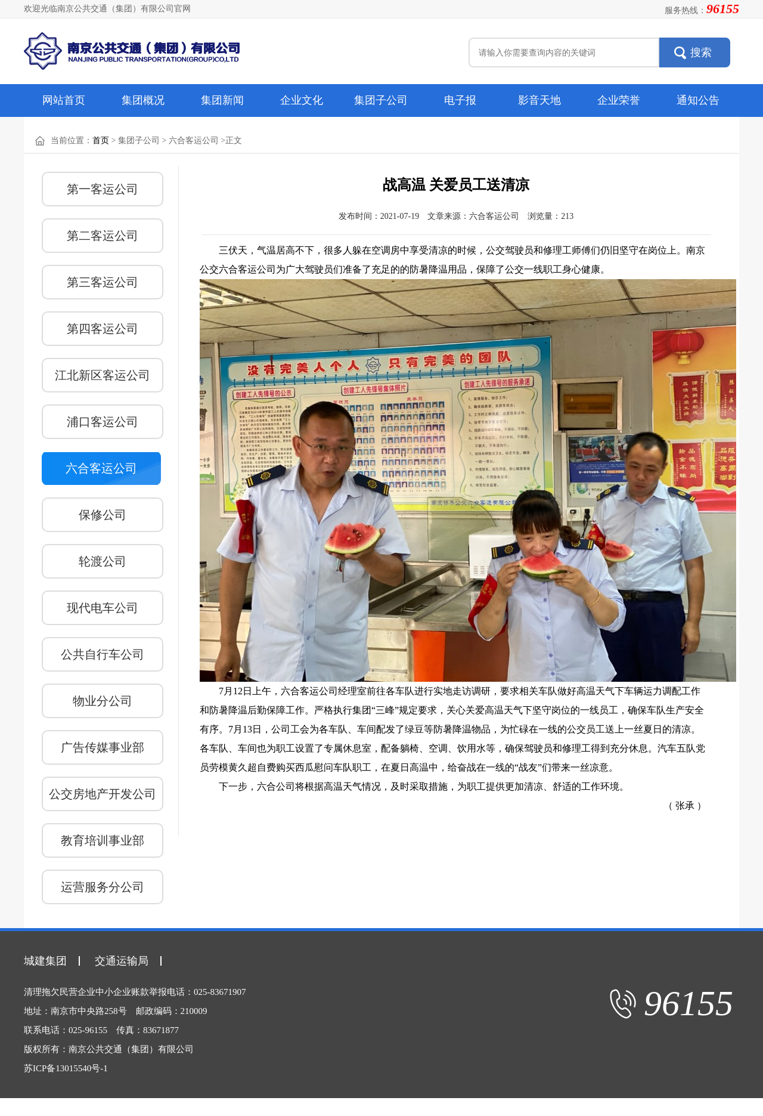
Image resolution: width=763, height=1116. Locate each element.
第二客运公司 (102, 235)
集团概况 (143, 100)
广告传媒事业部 (102, 747)
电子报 (460, 100)
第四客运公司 (102, 328)
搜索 (701, 52)
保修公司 (102, 514)
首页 (100, 140)
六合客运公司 (101, 468)
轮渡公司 (102, 561)
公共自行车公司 (102, 654)
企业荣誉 (618, 100)
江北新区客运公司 (102, 375)
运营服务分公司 (102, 887)
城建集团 (45, 961)
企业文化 (301, 100)
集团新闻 (222, 100)
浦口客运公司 (102, 421)
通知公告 (698, 100)
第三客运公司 (102, 282)
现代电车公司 (102, 607)
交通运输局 (121, 961)
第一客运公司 (102, 189)
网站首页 (63, 100)
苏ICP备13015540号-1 (66, 1068)
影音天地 (539, 100)
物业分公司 (102, 700)
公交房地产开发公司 (102, 793)
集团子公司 (381, 100)
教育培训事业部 (102, 840)
